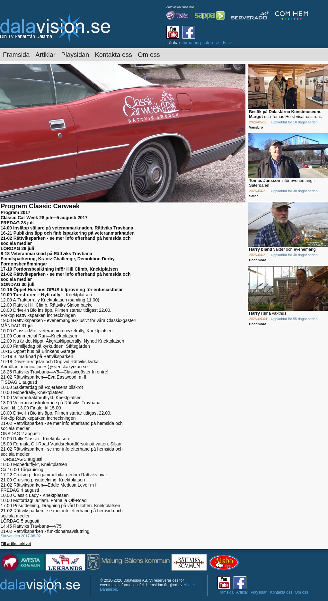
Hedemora (257, 260)
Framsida (16, 54)
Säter (253, 196)
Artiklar (45, 54)
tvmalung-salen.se (201, 42)
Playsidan (75, 54)
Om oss (149, 54)
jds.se (226, 42)
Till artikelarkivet (16, 544)
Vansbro (256, 127)
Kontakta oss (113, 54)
